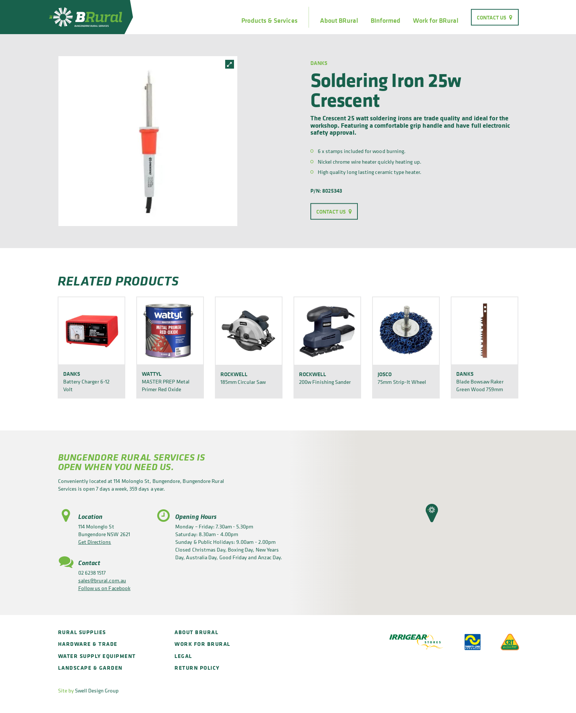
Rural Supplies (82, 632)
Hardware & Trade (88, 644)
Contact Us (492, 17)
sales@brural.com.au (102, 580)
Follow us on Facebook (104, 588)
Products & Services (269, 20)
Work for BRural (435, 20)
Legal (183, 656)
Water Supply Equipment (97, 656)
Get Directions (94, 542)
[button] (431, 513)
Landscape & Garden (90, 668)
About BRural (339, 20)
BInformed (386, 20)
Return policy (197, 668)
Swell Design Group (97, 690)
